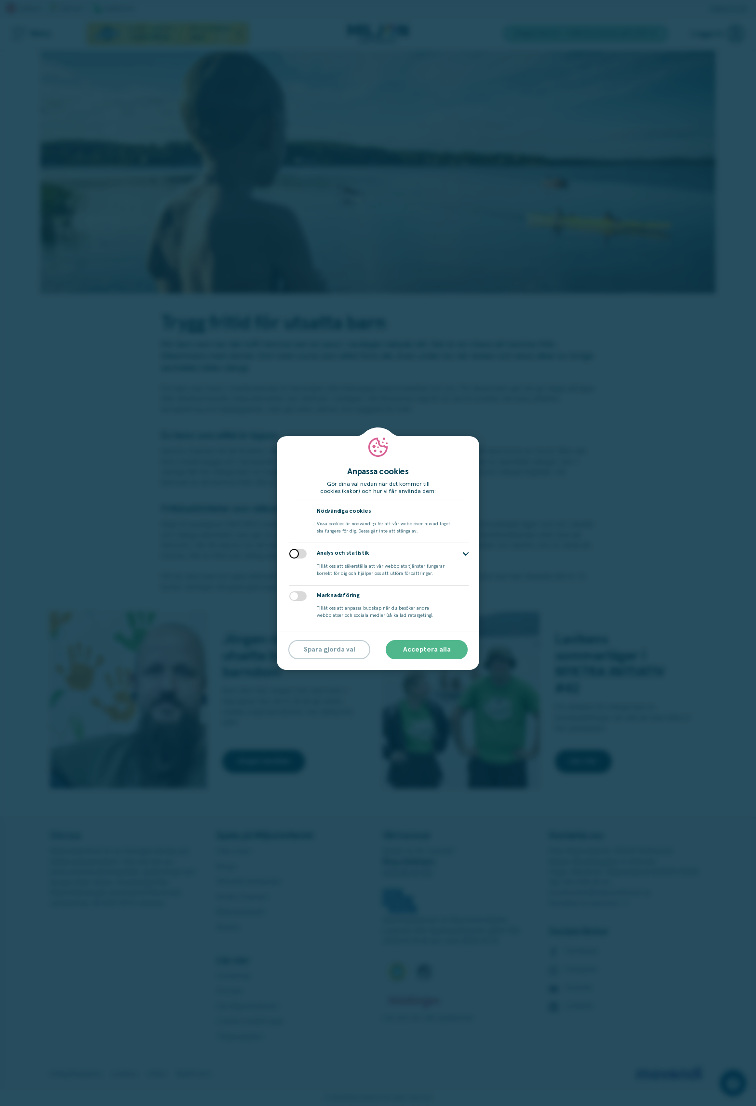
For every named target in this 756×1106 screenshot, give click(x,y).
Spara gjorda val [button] (329, 649)
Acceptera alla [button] (427, 649)
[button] (466, 554)
